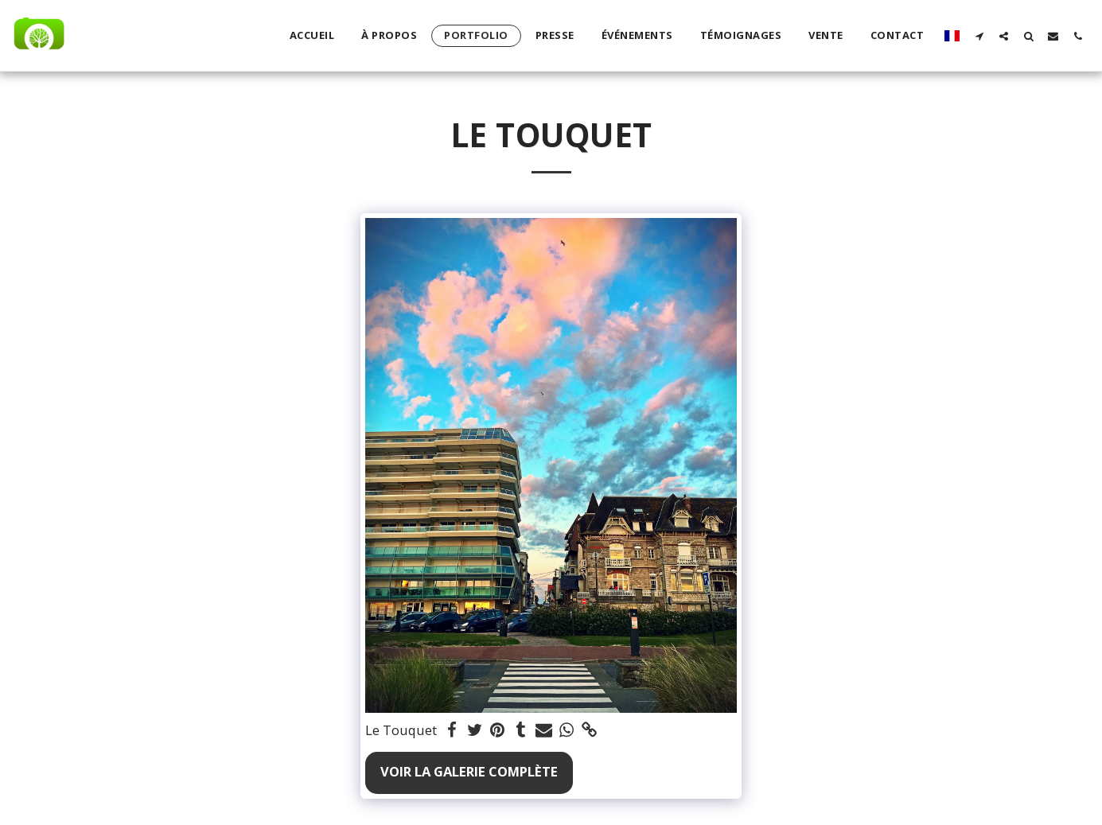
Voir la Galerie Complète (469, 771)
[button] (979, 35)
